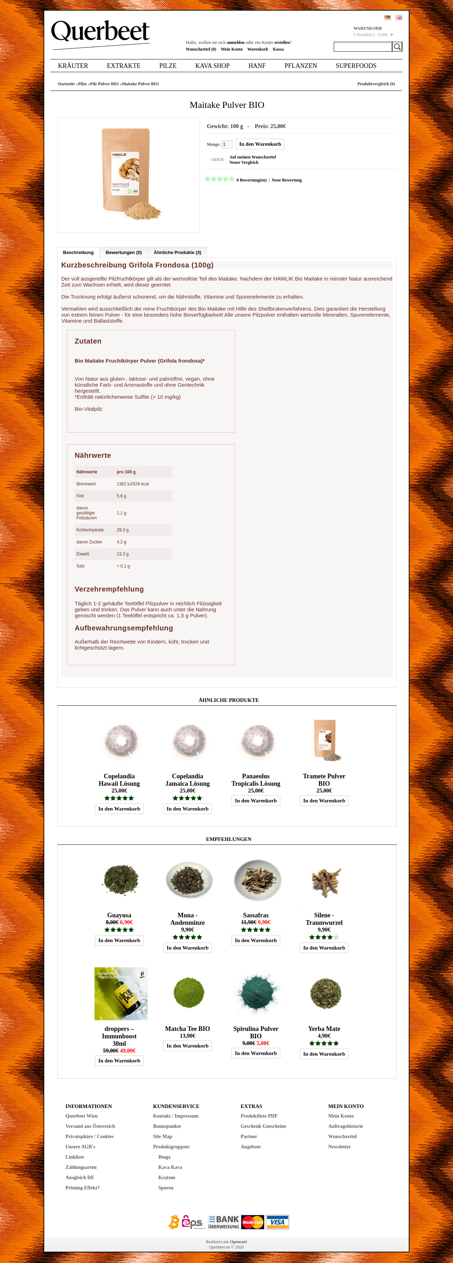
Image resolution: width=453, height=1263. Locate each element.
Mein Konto (232, 49)
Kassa (278, 49)
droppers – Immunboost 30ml (119, 1036)
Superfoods (356, 65)
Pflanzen (301, 65)
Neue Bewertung (286, 180)
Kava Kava (170, 1167)
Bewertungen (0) (124, 252)
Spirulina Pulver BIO (256, 1032)
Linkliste (74, 1157)
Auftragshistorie (345, 1126)
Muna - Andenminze (187, 919)
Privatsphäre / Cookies (89, 1136)
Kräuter (73, 65)
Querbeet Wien (81, 1116)
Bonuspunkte (167, 1126)
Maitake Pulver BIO (140, 83)
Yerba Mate (324, 1028)
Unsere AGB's (80, 1146)
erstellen (281, 42)
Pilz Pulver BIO (104, 83)
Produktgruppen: (171, 1146)
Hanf (257, 65)
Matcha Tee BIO (187, 1028)
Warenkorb (257, 49)
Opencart (238, 1241)
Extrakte (124, 65)
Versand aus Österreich (90, 1126)
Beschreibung (78, 252)
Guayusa (119, 915)
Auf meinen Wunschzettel (252, 157)
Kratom (167, 1177)
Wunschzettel (342, 1136)
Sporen (166, 1187)
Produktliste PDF (259, 1116)
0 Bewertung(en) (251, 180)
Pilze (168, 65)
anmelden (236, 42)
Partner (249, 1136)
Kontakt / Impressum (176, 1116)
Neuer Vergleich (243, 162)
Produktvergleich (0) (376, 83)
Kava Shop (212, 65)
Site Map (162, 1136)
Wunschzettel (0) (201, 49)
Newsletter (339, 1146)
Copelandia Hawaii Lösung (119, 780)
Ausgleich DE (79, 1177)
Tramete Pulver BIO (324, 780)
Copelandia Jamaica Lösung (187, 780)
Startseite (66, 83)
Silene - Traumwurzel (324, 919)
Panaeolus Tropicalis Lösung (255, 780)
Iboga (165, 1157)
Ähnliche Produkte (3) (177, 252)
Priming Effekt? (82, 1187)
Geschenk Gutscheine (263, 1126)
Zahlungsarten (81, 1167)
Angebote (251, 1146)
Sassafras (256, 915)
